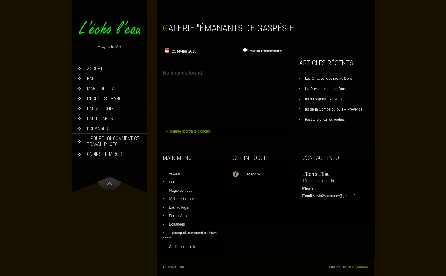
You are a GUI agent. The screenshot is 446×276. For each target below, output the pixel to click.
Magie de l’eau (102, 88)
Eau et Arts (100, 118)
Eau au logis (100, 108)
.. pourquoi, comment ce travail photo (113, 141)
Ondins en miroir (104, 154)
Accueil (95, 69)
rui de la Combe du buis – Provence (334, 109)
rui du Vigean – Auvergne (325, 99)
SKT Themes (357, 267)
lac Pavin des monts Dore (325, 89)
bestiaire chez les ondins (325, 119)
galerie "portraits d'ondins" (189, 131)
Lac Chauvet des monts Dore (328, 78)
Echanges (97, 128)
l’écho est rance (105, 98)
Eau (91, 79)
